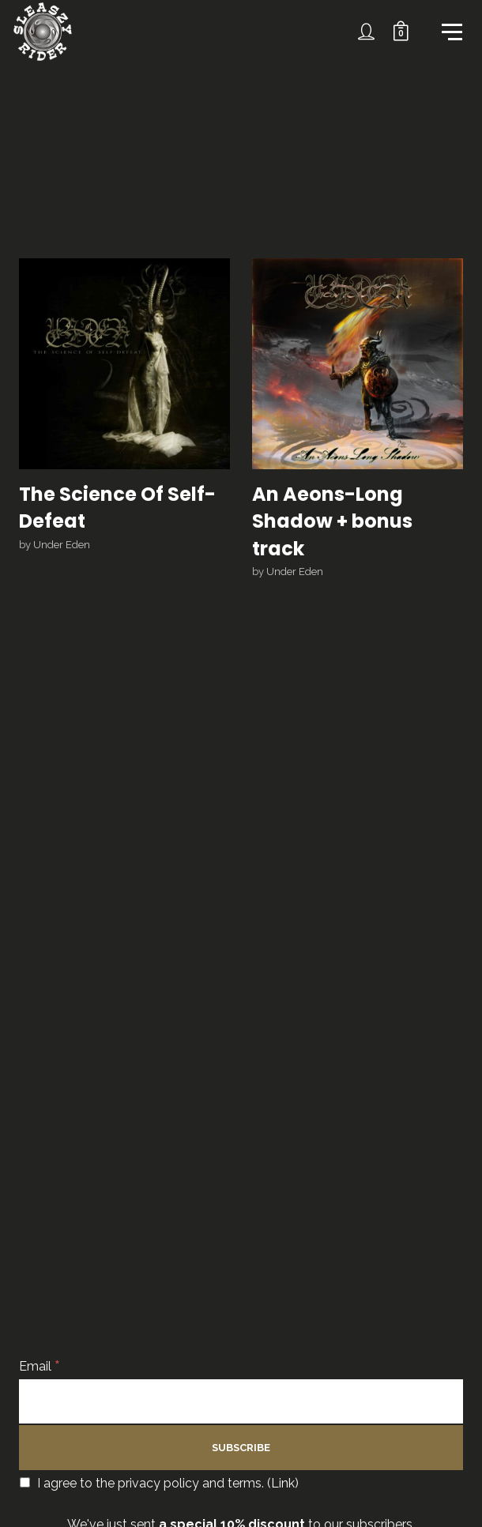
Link (283, 1483)
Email (39, 1366)
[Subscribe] (240, 1447)
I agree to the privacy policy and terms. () (159, 1483)
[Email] (240, 1401)
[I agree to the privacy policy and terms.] (25, 1482)
